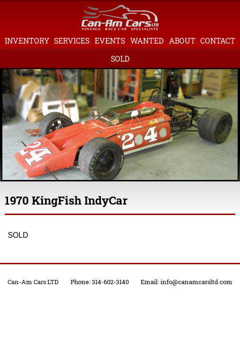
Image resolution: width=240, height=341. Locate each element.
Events (110, 40)
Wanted (147, 40)
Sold (120, 58)
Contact (217, 40)
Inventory (27, 40)
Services (71, 40)
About (182, 40)
